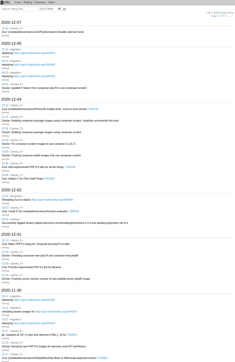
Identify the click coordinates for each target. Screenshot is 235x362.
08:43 (5, 219)
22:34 (5, 342)
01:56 (5, 252)
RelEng (28, 2)
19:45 (5, 151)
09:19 (5, 61)
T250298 (70, 167)
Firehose (40, 2)
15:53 (5, 28)
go (64, 9)
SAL (5, 2)
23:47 (5, 296)
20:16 (5, 140)
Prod (18, 2)
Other (51, 2)
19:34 (5, 163)
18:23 (5, 207)
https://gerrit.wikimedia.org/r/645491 (34, 76)
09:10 (5, 72)
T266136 (93, 109)
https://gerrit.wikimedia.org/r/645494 (34, 64)
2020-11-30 (11, 290)
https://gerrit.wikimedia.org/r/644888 (52, 199)
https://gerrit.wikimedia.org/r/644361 (34, 299)
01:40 (5, 263)
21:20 (5, 196)
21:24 (5, 116)
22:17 (5, 354)
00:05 (5, 84)
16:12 (5, 240)
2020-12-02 (11, 190)
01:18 (5, 275)
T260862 (102, 358)
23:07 (5, 319)
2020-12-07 (11, 22)
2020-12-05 (11, 43)
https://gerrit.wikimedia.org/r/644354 (34, 323)
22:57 (5, 331)
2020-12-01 (11, 234)
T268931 (72, 334)
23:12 (5, 105)
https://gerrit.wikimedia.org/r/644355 (56, 311)
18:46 (5, 175)
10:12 (5, 49)
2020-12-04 (11, 99)
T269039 (73, 211)
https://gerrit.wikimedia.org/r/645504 (34, 53)
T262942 (49, 178)
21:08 (5, 128)
